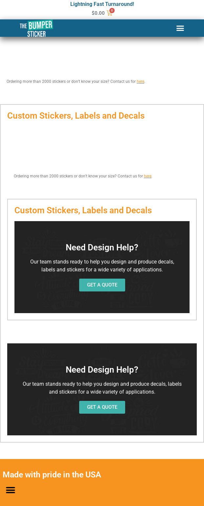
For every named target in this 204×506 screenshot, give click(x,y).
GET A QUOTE (102, 285)
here (140, 81)
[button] (180, 28)
